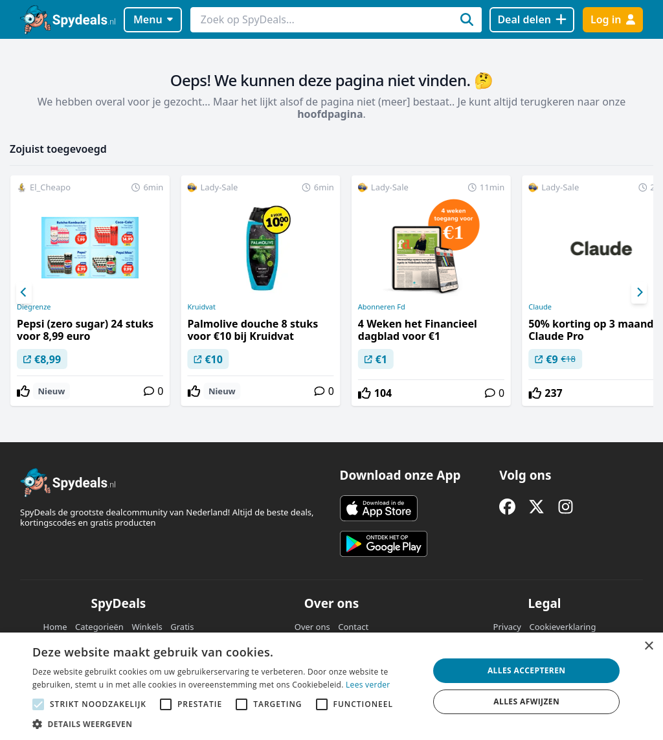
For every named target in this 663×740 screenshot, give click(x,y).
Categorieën (99, 627)
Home (55, 627)
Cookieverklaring (562, 627)
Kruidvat (201, 306)
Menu (153, 19)
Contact (353, 627)
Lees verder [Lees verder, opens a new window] (368, 684)
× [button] (648, 646)
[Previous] (24, 293)
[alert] (331, 686)
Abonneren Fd (381, 306)
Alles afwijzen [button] (526, 701)
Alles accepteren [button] (527, 670)
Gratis (182, 627)
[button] (224, 723)
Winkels (146, 627)
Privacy (507, 627)
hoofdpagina (330, 114)
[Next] (639, 293)
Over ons (312, 627)
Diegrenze (34, 306)
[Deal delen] (531, 19)
